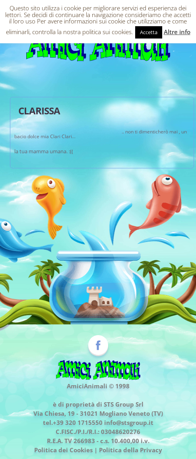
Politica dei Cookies (63, 450)
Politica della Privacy (130, 450)
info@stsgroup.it (128, 422)
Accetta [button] (148, 32)
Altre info (177, 32)
